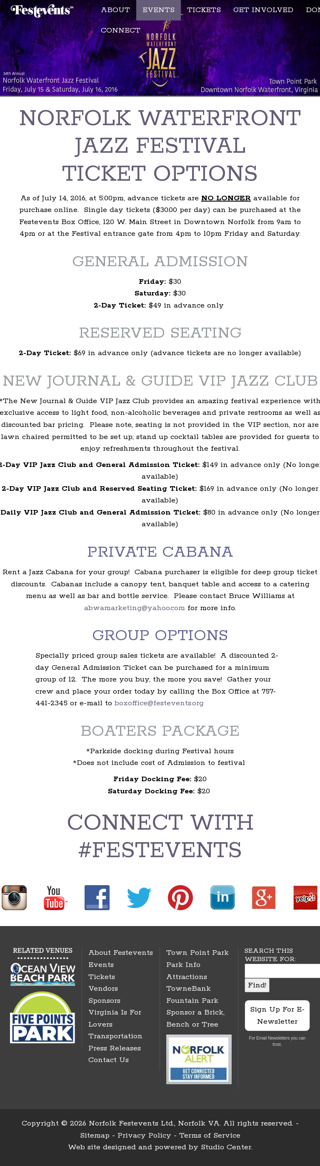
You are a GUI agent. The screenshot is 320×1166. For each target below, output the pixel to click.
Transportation (115, 1036)
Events (101, 964)
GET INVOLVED (263, 10)
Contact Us (108, 1060)
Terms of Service (209, 1135)
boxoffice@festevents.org (159, 703)
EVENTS (158, 10)
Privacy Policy (144, 1135)
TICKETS (204, 10)
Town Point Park (197, 952)
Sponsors (104, 1000)
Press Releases (114, 1048)
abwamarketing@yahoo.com (134, 608)
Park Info (183, 964)
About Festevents (120, 952)
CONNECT (120, 30)
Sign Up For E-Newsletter (277, 1015)
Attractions (186, 977)
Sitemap (95, 1135)
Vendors (103, 988)
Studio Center (226, 1147)
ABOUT (115, 10)
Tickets (101, 977)
